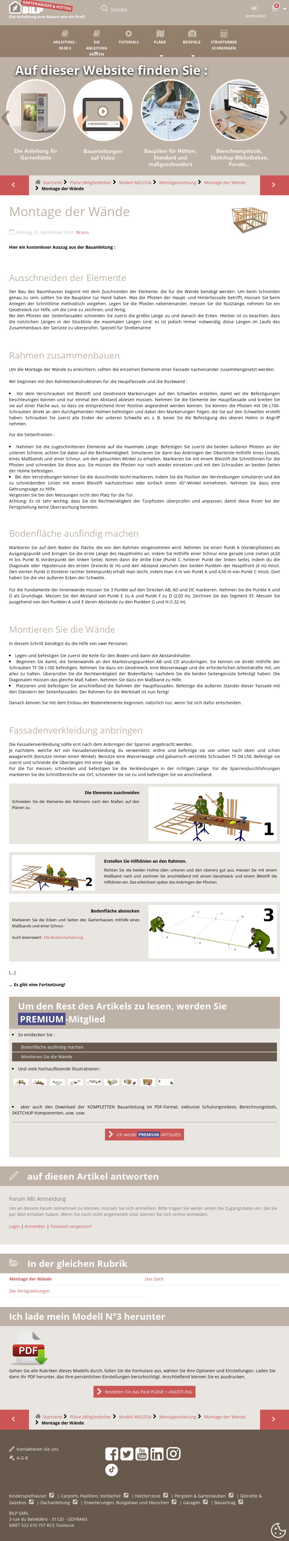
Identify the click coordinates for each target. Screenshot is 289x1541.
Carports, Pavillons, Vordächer (91, 1496)
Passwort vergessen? (71, 1226)
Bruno (82, 232)
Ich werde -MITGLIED (144, 1134)
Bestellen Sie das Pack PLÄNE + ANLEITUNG (144, 1392)
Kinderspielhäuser (28, 1496)
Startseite (52, 182)
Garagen (192, 1502)
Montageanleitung (177, 182)
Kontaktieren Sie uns (34, 1449)
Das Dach (154, 1279)
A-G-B (18, 1458)
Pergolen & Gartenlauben (201, 1496)
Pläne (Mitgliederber (90, 182)
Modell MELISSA (135, 182)
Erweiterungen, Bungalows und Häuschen (127, 1502)
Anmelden (35, 1226)
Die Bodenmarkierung (63, 937)
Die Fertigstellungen (29, 1291)
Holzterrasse (148, 1496)
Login (14, 1226)
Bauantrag (225, 1502)
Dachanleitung (55, 1502)
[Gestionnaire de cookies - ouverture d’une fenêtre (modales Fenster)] (278, 1530)
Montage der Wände (225, 182)
